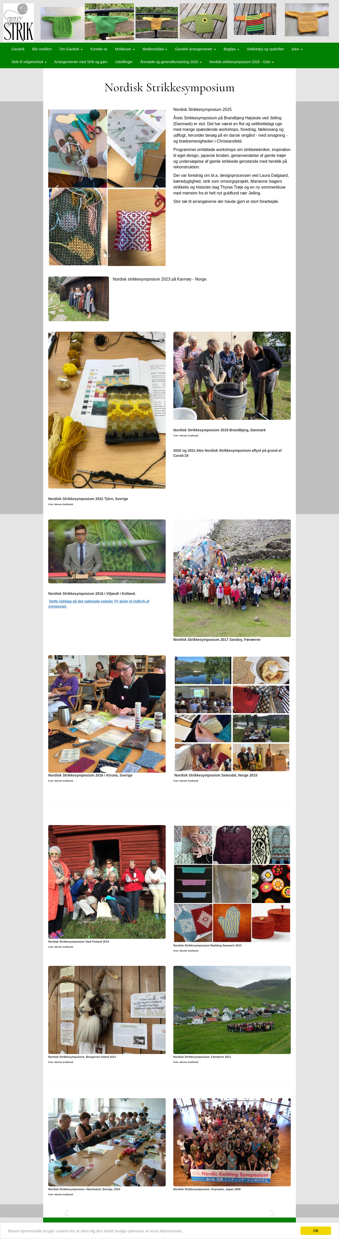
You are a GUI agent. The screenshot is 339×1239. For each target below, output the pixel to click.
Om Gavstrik (71, 49)
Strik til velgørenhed (29, 62)
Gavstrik (18, 49)
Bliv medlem (42, 49)
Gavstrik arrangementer (195, 49)
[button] (57, 187)
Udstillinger (123, 62)
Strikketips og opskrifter (265, 49)
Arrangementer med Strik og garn (80, 62)
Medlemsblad (154, 49)
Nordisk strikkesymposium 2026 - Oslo (241, 62)
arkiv (297, 49)
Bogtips (231, 49)
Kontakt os (98, 49)
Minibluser (125, 49)
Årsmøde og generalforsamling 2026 (171, 62)
